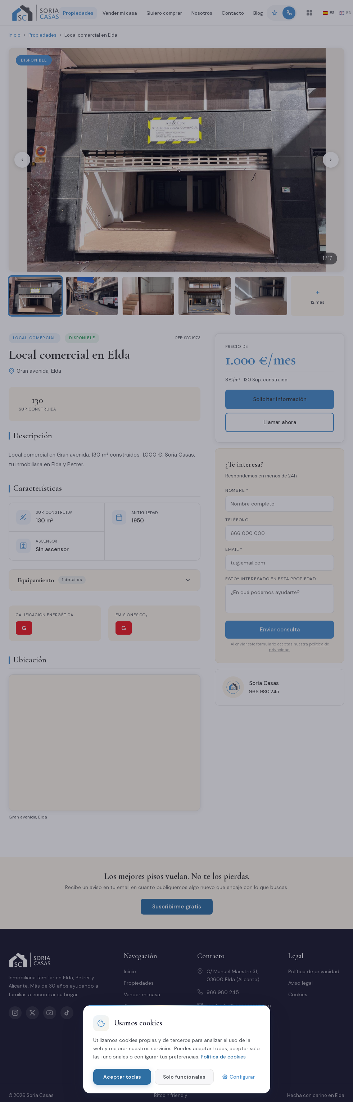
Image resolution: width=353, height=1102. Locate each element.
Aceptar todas (122, 1077)
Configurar (238, 1077)
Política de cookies (223, 1056)
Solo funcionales (184, 1077)
